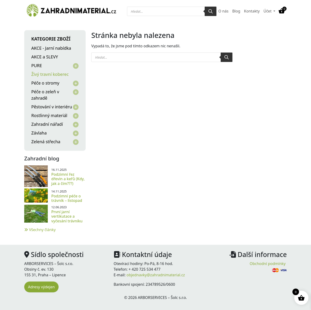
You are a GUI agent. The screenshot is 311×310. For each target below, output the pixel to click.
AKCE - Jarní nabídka (51, 48)
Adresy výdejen (41, 287)
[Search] (210, 11)
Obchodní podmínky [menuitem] (268, 263)
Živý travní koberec (50, 74)
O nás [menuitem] (223, 11)
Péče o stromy (45, 83)
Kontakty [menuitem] (252, 11)
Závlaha (39, 133)
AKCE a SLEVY (44, 57)
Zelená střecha (45, 141)
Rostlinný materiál (49, 115)
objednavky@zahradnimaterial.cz (156, 274)
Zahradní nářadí (47, 124)
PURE (36, 65)
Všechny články (40, 229)
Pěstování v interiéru (51, 107)
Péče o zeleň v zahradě (45, 95)
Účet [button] (267, 11)
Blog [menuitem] (236, 11)
